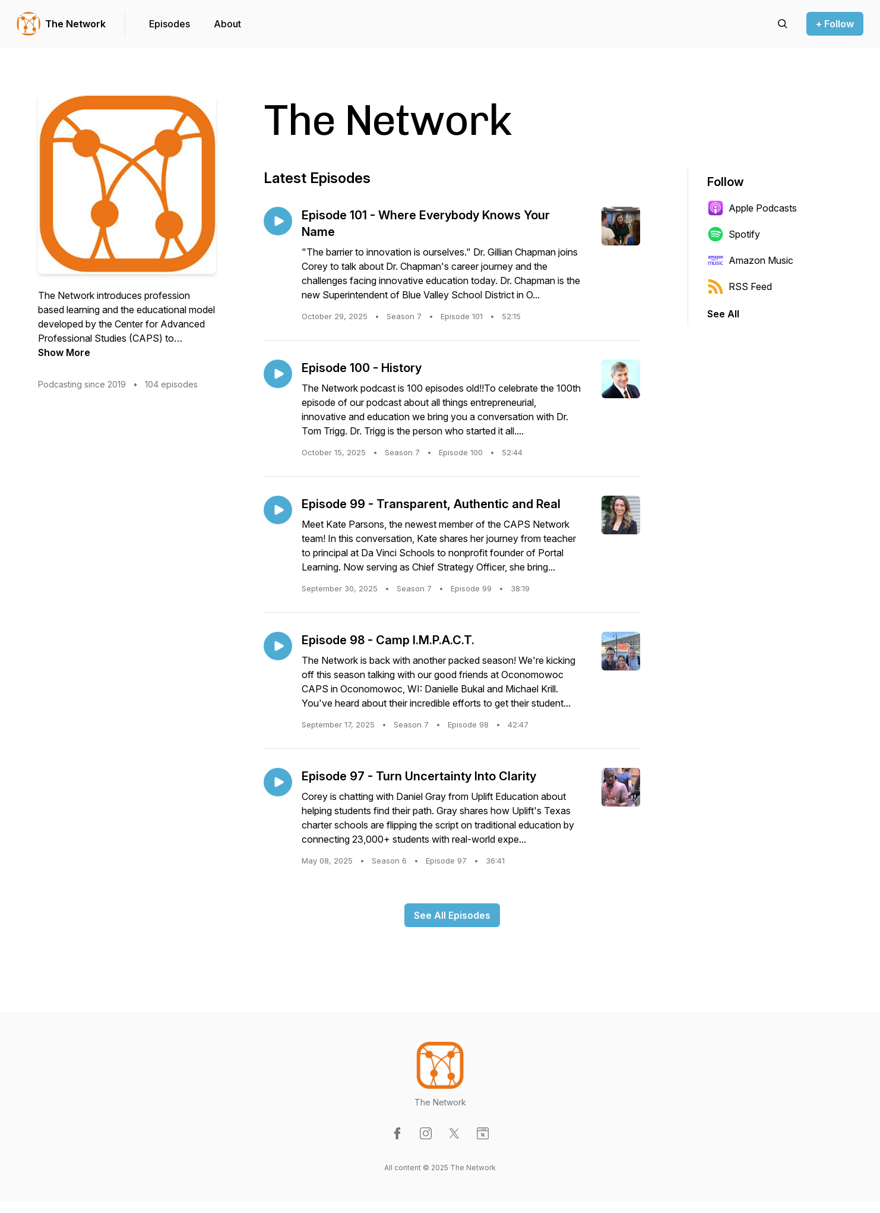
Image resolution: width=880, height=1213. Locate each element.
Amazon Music (750, 260)
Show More (64, 352)
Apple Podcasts (752, 208)
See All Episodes (452, 915)
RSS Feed (739, 286)
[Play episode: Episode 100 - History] (278, 374)
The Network (75, 24)
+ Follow (835, 24)
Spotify (733, 234)
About (227, 24)
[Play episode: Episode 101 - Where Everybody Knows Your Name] (278, 221)
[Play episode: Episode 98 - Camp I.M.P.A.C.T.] (278, 646)
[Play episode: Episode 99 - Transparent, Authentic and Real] (278, 510)
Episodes (169, 24)
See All (723, 314)
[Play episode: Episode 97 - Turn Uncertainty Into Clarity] (278, 782)
